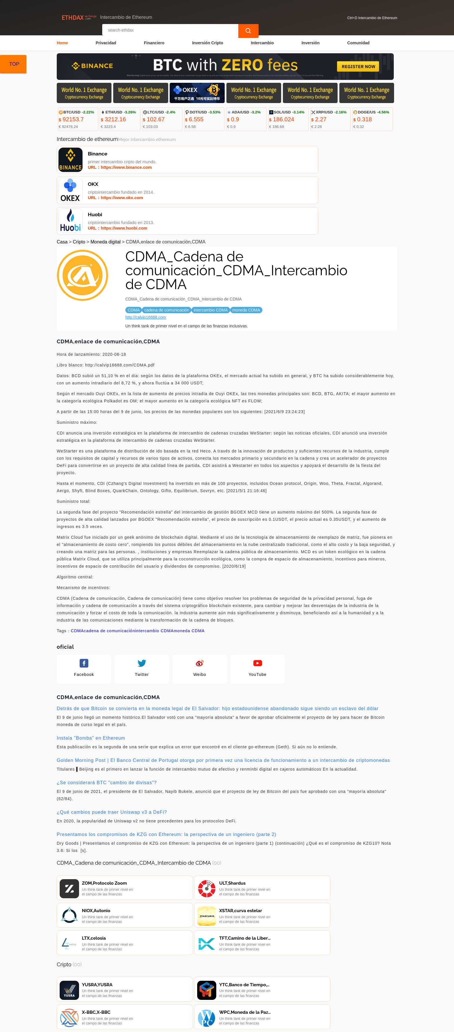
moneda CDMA (189, 573)
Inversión (310, 42)
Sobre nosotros (183, 998)
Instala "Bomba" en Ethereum (91, 680)
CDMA (77, 573)
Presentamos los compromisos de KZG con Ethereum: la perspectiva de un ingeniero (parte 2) (167, 776)
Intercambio (262, 42)
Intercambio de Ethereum (169, 1025)
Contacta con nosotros (137, 998)
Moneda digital (106, 184)
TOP (14, 64)
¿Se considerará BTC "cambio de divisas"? (107, 725)
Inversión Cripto (207, 42)
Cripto (79, 184)
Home (62, 42)
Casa (62, 184)
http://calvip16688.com (145, 259)
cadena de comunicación (109, 573)
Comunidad (358, 42)
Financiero (154, 42)
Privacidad (106, 42)
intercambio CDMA (154, 573)
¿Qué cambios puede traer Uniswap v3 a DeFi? (112, 754)
